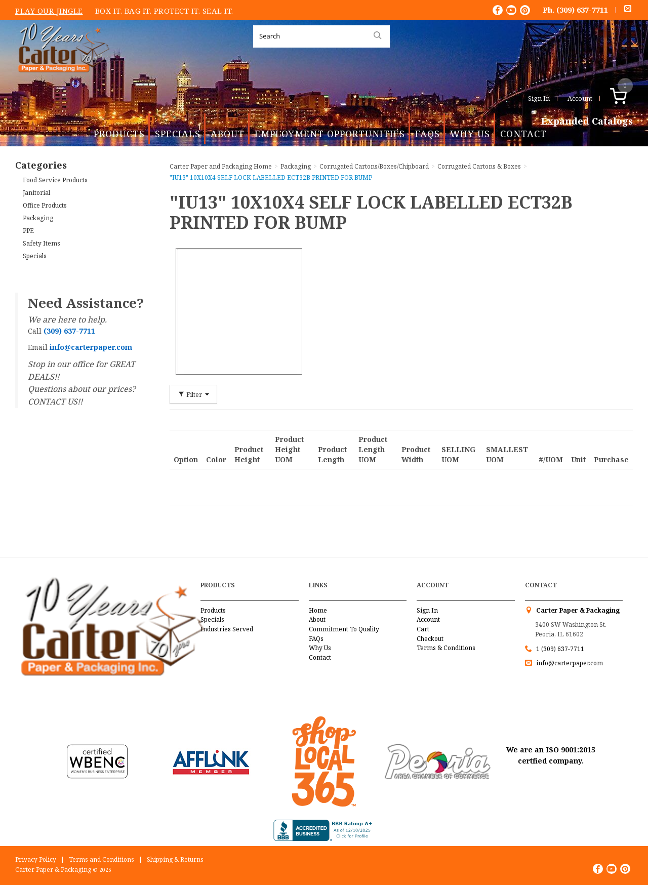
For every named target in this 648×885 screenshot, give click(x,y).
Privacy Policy (35, 859)
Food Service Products (55, 180)
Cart (423, 629)
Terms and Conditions (101, 859)
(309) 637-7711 (582, 10)
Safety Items (41, 243)
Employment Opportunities (330, 134)
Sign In (539, 98)
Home (318, 610)
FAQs (427, 134)
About (228, 134)
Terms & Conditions (446, 647)
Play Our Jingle (49, 11)
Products (119, 134)
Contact (523, 134)
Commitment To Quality (344, 629)
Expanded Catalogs (587, 121)
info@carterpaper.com (569, 663)
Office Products (45, 205)
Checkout (430, 638)
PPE (28, 230)
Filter (193, 394)
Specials (177, 134)
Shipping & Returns (175, 859)
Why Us (470, 134)
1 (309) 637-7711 (560, 649)
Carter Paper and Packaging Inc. (61, 80)
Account (580, 98)
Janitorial (36, 192)
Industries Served (226, 629)
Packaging (38, 218)
